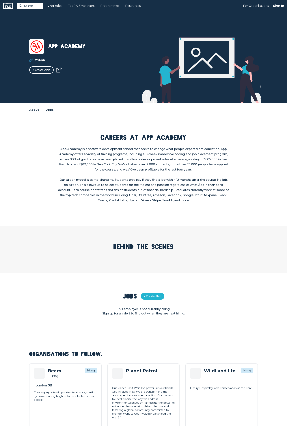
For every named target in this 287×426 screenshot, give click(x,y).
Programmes (109, 6)
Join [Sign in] (89, 377)
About (34, 110)
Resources (133, 6)
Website (40, 60)
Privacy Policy (60, 413)
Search (26, 6)
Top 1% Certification (156, 389)
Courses (91, 389)
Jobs (49, 110)
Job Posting (151, 383)
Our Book (207, 389)
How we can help (155, 377)
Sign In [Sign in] (278, 6)
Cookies (74, 413)
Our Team (207, 383)
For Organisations (256, 6)
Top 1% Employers (81, 6)
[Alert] (41, 70)
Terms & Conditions (39, 413)
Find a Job (92, 383)
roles (55, 6)
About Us (207, 377)
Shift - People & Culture (159, 396)
